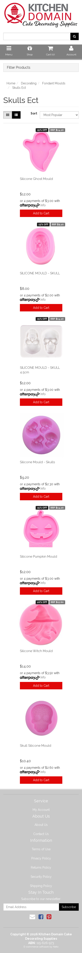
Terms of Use (41, 849)
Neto (55, 946)
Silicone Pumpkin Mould (38, 556)
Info (43, 205)
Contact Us (41, 834)
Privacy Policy (41, 858)
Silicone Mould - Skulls (37, 462)
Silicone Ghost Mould (36, 179)
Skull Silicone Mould (35, 746)
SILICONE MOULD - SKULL (40, 273)
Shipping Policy (41, 886)
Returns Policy (41, 867)
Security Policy (41, 876)
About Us (41, 825)
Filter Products (18, 68)
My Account (41, 809)
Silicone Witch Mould (36, 651)
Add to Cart (41, 213)
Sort (34, 113)
